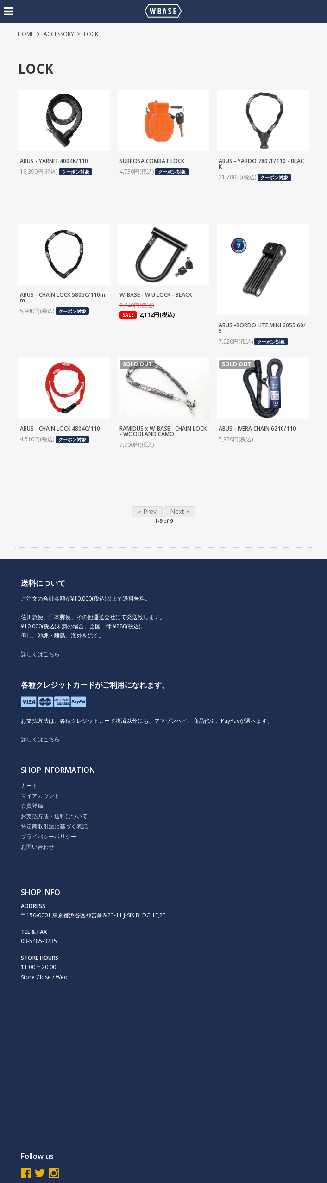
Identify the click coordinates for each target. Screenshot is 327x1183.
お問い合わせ (37, 847)
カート (29, 785)
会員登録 (32, 806)
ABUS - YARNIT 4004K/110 (54, 161)
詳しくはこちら (40, 654)
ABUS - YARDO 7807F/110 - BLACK (261, 163)
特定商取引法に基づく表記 (54, 826)
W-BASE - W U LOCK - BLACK (155, 295)
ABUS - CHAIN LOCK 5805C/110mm (62, 297)
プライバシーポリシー (48, 836)
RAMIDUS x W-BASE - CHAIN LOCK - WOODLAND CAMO (163, 431)
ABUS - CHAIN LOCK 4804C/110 (60, 428)
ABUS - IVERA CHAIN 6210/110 (257, 428)
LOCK (91, 34)
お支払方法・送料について (54, 816)
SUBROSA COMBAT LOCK (151, 161)
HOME (26, 34)
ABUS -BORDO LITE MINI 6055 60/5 (262, 328)
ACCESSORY (59, 34)
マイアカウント (40, 796)
